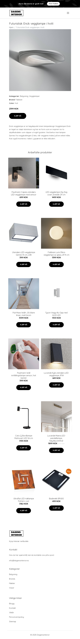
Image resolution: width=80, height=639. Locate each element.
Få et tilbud (53, 4)
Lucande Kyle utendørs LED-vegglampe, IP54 (56, 374)
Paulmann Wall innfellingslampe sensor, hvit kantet (23, 375)
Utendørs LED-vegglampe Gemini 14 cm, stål (23, 253)
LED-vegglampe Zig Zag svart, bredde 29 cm (56, 193)
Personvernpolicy (16, 617)
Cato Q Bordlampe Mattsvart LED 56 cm (23, 436)
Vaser (11, 588)
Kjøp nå (17, 116)
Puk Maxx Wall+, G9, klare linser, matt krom (24, 313)
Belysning (24, 96)
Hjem (11, 27)
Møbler (12, 583)
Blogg (11, 603)
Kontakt (12, 608)
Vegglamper (34, 96)
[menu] (68, 13)
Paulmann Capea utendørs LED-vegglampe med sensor (23, 193)
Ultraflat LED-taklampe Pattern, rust (23, 499)
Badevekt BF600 (56, 498)
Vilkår (11, 612)
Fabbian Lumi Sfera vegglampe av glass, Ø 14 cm (56, 253)
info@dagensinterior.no (19, 560)
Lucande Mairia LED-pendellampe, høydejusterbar (56, 438)
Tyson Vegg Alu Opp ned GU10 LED (56, 313)
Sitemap (12, 621)
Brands (12, 579)
